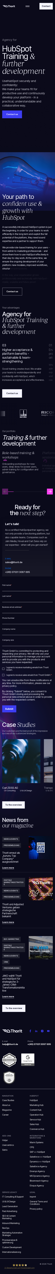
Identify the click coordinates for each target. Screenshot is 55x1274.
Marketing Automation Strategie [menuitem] (12, 1233)
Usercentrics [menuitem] (8, 1145)
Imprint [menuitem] (33, 1196)
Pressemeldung (11, 845)
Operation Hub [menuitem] (36, 1114)
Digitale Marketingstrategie (13, 882)
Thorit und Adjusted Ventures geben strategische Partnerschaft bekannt (13, 910)
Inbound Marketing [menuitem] (11, 1223)
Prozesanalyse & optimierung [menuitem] (9, 1241)
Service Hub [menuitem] (35, 1119)
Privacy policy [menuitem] (36, 1209)
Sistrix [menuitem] (4, 1150)
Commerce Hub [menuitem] (37, 1129)
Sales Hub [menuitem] (34, 1124)
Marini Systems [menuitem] (36, 1142)
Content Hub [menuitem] (35, 1110)
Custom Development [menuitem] (12, 1247)
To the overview (13, 805)
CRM (6, 962)
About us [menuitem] (6, 1105)
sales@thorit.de (13, 562)
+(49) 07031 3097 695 (17, 572)
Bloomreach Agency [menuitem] (39, 1180)
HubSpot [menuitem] (34, 1100)
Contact (46, 6)
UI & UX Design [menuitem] (9, 1201)
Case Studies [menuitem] (8, 1100)
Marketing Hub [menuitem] (36, 1105)
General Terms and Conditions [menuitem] (39, 1202)
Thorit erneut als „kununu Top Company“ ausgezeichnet (11, 857)
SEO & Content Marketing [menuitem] (9, 1217)
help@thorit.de (10, 1044)
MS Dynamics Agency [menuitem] (40, 1176)
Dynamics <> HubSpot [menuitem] (40, 1161)
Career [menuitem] (5, 1114)
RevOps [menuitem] (5, 1228)
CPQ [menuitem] (32, 1147)
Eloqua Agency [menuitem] (37, 1185)
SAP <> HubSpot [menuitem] (37, 1152)
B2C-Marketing (11, 939)
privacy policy (9, 685)
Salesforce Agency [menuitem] (38, 1166)
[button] (50, 491)
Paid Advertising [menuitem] (9, 1211)
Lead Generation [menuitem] (10, 1206)
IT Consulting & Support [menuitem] (13, 1196)
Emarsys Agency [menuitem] (37, 1171)
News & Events (11, 839)
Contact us (12, 393)
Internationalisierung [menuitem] (11, 1252)
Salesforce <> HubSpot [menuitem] (40, 1156)
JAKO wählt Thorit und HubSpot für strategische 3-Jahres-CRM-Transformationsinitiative (13, 983)
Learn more (8, 868)
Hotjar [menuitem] (5, 1140)
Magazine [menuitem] (7, 1110)
